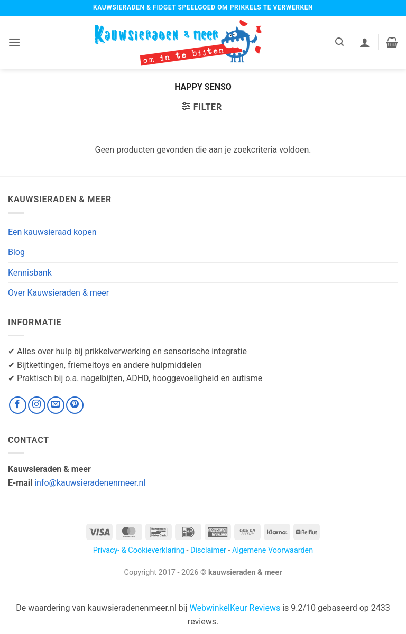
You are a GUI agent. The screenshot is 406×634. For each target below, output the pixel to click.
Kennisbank (30, 273)
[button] (14, 42)
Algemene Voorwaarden (272, 550)
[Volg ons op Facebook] (17, 405)
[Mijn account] (364, 42)
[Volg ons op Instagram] (36, 405)
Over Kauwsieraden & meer (58, 293)
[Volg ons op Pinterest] (75, 405)
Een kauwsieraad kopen (52, 232)
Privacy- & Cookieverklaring (138, 550)
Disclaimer (208, 550)
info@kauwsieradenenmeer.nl (89, 483)
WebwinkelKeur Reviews (234, 608)
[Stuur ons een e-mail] (55, 405)
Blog (16, 252)
